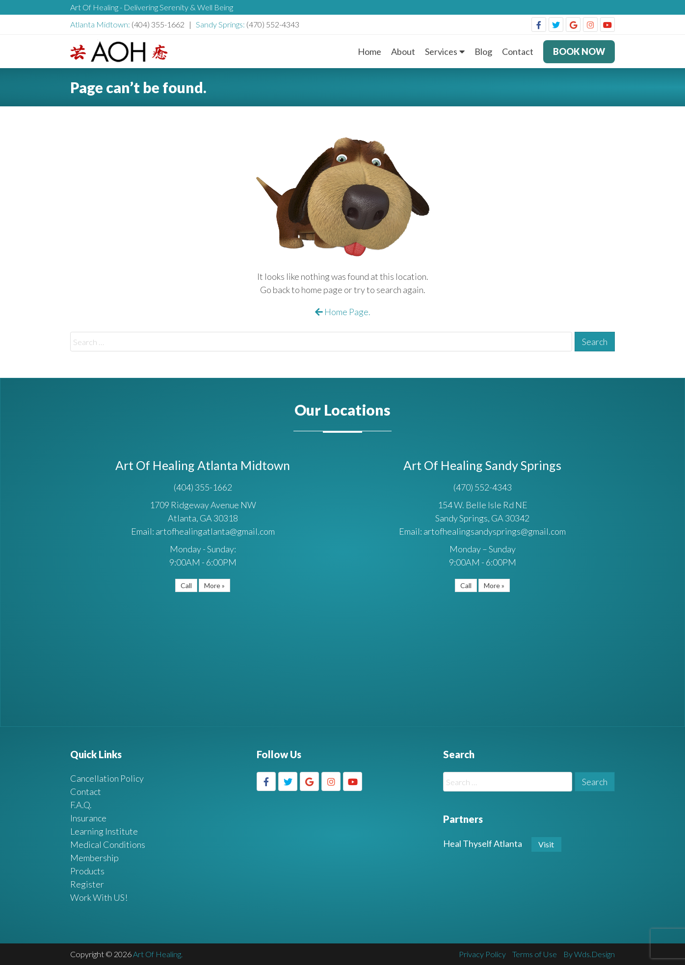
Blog (483, 51)
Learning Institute (104, 831)
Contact (517, 51)
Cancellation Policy (107, 778)
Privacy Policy (482, 954)
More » (214, 585)
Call (186, 585)
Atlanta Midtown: (101, 24)
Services (441, 51)
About (403, 51)
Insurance (88, 818)
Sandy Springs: (221, 24)
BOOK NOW (579, 51)
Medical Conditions (107, 844)
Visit (546, 844)
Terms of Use (534, 954)
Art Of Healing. (158, 954)
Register (87, 884)
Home (369, 51)
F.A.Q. (81, 804)
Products (87, 871)
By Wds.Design (589, 954)
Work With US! (99, 897)
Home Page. (342, 311)
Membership (94, 857)
